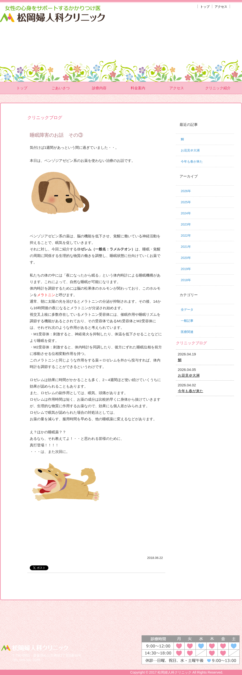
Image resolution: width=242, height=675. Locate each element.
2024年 (186, 213)
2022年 (186, 235)
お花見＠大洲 (190, 150)
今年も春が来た (192, 161)
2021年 (186, 246)
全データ (187, 309)
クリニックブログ (191, 343)
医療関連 (187, 332)
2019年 (186, 269)
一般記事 (187, 320)
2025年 (186, 202)
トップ (205, 6)
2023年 (186, 224)
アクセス (221, 6)
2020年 (186, 258)
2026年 (186, 191)
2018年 (186, 280)
